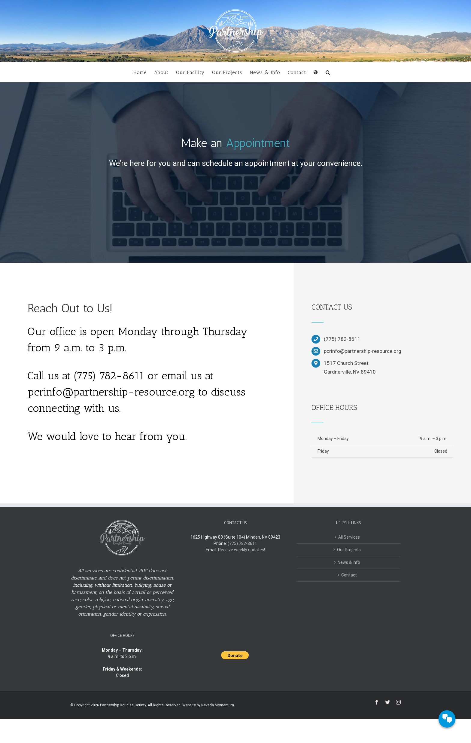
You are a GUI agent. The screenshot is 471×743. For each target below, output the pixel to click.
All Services (349, 537)
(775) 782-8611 (242, 543)
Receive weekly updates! (241, 549)
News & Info (349, 562)
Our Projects (349, 549)
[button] (328, 72)
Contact (349, 575)
